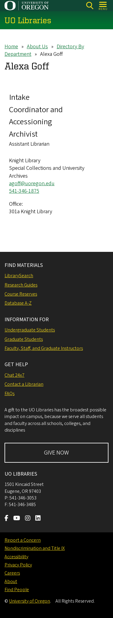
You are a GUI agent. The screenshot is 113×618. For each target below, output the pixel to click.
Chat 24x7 (14, 375)
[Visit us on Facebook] (6, 518)
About (11, 581)
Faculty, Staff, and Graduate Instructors (44, 348)
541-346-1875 (24, 191)
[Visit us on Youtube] (17, 518)
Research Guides (21, 285)
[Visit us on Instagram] (28, 518)
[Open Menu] (103, 5)
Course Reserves (21, 294)
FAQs (9, 393)
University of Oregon (29, 601)
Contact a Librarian (24, 384)
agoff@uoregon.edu (32, 183)
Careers (12, 573)
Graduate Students (24, 339)
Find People (17, 589)
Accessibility (16, 556)
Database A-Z (18, 303)
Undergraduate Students (30, 330)
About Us (37, 46)
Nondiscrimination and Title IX (35, 548)
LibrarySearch (19, 275)
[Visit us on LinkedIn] (38, 518)
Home (11, 46)
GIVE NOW (56, 452)
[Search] (89, 5)
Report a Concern (23, 540)
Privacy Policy (18, 565)
